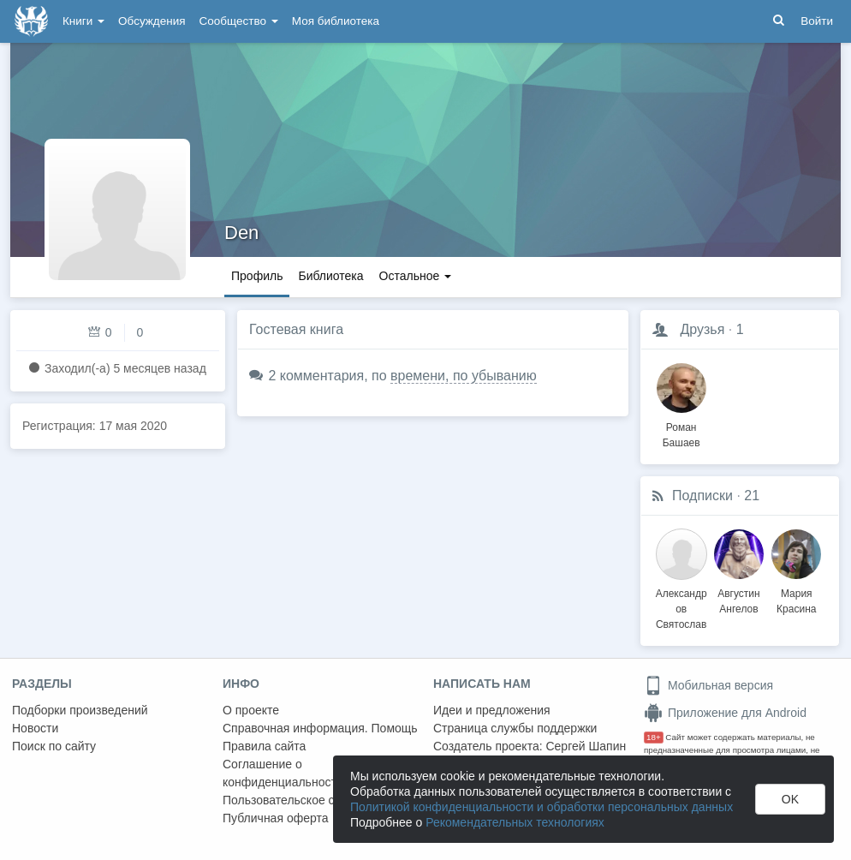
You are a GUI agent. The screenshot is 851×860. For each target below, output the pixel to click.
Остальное (415, 276)
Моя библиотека (335, 21)
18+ (653, 737)
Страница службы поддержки (515, 728)
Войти (816, 21)
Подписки (702, 495)
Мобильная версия (708, 685)
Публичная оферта (276, 818)
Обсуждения (151, 21)
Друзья (702, 329)
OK (790, 799)
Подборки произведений (80, 710)
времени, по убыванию (463, 375)
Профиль (257, 276)
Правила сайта (264, 746)
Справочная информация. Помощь (320, 728)
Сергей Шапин (585, 746)
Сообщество (238, 21)
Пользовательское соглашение (309, 800)
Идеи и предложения (491, 710)
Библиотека (330, 276)
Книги (83, 21)
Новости (35, 728)
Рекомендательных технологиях (515, 822)
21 (751, 495)
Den (241, 232)
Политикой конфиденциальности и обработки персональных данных (541, 807)
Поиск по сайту (54, 746)
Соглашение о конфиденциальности (283, 773)
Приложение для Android (725, 712)
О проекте (251, 710)
